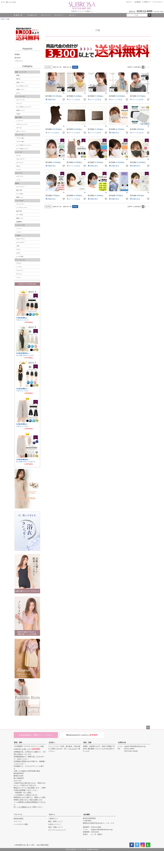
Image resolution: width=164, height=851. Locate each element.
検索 (149, 15)
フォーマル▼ (19, 201)
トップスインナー (21, 207)
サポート (52, 814)
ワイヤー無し (20, 138)
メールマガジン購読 (21, 824)
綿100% (18, 58)
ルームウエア (20, 242)
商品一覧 (18, 15)
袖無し (18, 75)
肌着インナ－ (20, 197)
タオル (18, 253)
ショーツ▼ (18, 152)
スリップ (19, 103)
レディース (19, 176)
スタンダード (20, 159)
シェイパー (19, 121)
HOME (3, 19)
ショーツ (19, 228)
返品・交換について (55, 827)
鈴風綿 (17, 54)
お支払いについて (54, 824)
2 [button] (145, 67)
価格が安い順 (57, 67)
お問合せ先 (122, 742)
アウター (19, 263)
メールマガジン (158, 2)
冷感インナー (20, 89)
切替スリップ (20, 110)
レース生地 (19, 256)
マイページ (46, 15)
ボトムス (19, 274)
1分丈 (18, 166)
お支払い (52, 742)
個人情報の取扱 (43, 845)
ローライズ (19, 162)
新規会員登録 (18, 818)
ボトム (18, 93)
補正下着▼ (18, 117)
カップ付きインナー (22, 86)
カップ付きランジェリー (23, 107)
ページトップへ (148, 727)
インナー (19, 232)
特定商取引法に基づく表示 (25, 845)
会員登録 (138, 2)
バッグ (18, 277)
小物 (17, 246)
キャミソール (20, 100)
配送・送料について (55, 821)
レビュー (59, 15)
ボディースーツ (21, 131)
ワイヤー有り (20, 141)
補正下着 (19, 190)
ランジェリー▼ (20, 96)
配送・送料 (18, 742)
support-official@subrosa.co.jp (135, 746)
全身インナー (20, 82)
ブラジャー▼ (19, 135)
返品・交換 (87, 742)
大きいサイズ (20, 239)
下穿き (18, 114)
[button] (148, 67)
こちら (73, 749)
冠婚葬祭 (19, 222)
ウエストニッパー (21, 124)
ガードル (19, 128)
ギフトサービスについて (57, 830)
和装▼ (17, 183)
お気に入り (32, 15)
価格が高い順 (67, 67)
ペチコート (19, 61)
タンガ (18, 155)
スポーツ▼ (18, 173)
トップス (19, 267)
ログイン (130, 2)
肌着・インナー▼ (20, 72)
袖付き (18, 79)
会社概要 (86, 814)
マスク (18, 249)
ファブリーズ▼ (20, 225)
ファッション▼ (20, 260)
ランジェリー (20, 186)
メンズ (18, 169)
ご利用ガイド (147, 2)
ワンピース (19, 270)
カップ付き (19, 194)
